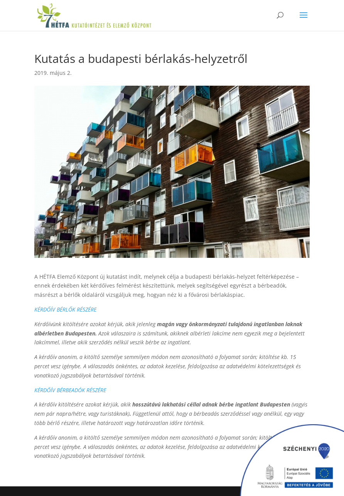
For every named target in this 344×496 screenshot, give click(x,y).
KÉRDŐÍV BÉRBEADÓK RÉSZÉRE (70, 390)
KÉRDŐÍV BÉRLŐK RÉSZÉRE (65, 309)
